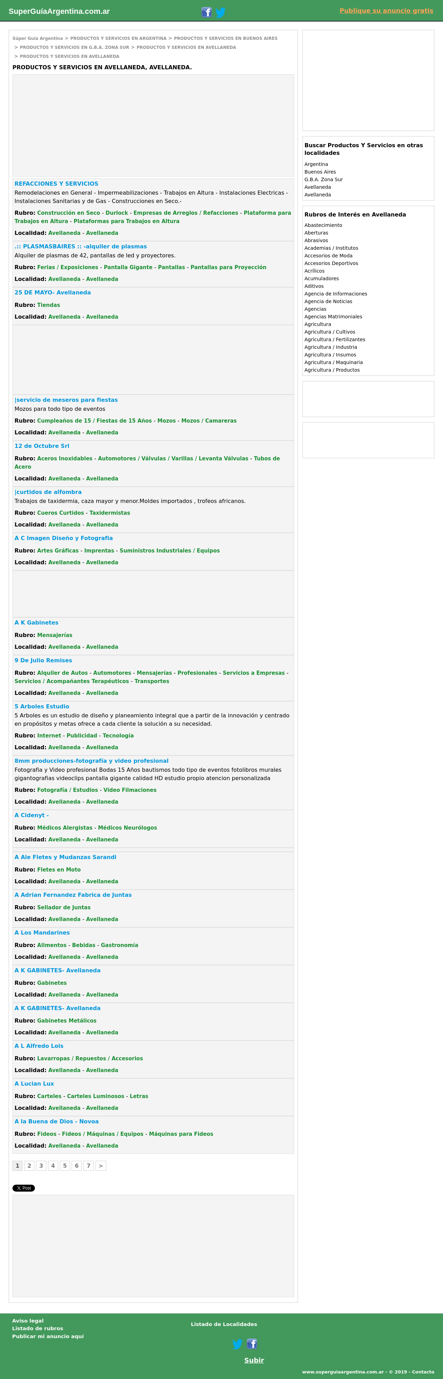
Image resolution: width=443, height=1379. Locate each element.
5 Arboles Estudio (42, 706)
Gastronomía (119, 945)
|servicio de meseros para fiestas (66, 400)
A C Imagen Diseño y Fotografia (64, 538)
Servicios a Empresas (254, 673)
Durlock (117, 213)
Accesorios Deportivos (331, 263)
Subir (254, 1360)
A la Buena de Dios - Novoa (57, 1121)
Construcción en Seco (68, 213)
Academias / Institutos (332, 248)
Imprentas (99, 551)
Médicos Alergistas (65, 828)
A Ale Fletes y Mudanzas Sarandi (66, 857)
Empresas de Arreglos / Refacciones (186, 213)
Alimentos (52, 945)
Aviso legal (28, 1321)
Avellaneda (64, 233)
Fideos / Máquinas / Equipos (103, 1134)
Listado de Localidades (224, 1324)
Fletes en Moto (59, 870)
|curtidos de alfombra (48, 492)
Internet (49, 736)
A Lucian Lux (34, 1083)
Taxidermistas (110, 513)
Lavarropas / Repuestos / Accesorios (90, 1058)
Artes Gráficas (58, 551)
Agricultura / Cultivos (330, 332)
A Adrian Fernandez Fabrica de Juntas (73, 895)
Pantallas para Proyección (228, 267)
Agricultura (318, 324)
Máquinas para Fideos (181, 1134)
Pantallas (171, 267)
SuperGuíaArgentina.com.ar (59, 11)
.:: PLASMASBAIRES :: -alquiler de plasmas (81, 246)
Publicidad (82, 736)
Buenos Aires (320, 172)
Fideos (47, 1134)
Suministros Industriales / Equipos (170, 551)
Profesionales (197, 673)
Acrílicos (315, 271)
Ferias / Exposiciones (67, 267)
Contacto (423, 1371)
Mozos (166, 421)
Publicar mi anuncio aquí (48, 1336)
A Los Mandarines (42, 932)
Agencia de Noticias (328, 301)
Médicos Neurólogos (127, 828)
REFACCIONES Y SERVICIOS (56, 183)
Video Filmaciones (129, 790)
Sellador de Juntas (64, 907)
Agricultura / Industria (331, 347)
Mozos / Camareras (209, 421)
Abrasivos (316, 240)
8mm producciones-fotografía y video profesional (92, 761)
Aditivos (314, 286)
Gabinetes (52, 983)
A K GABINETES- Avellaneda (58, 970)
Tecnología (118, 736)
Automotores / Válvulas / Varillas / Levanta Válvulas (173, 459)
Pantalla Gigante (128, 267)
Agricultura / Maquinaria (334, 362)
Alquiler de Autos (62, 673)
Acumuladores (322, 278)
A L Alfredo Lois (39, 1046)
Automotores (112, 673)
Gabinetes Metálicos (67, 1021)
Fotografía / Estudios (67, 790)
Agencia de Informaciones (336, 294)
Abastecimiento (323, 225)
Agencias (315, 309)
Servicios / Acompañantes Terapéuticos (72, 681)
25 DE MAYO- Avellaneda (53, 292)
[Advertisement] (71, 124)
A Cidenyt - (32, 815)
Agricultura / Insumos (330, 354)
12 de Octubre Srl (42, 446)
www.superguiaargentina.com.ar (343, 1371)
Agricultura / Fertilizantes (335, 339)
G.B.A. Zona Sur (324, 179)
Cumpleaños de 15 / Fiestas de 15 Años (94, 421)
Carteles (49, 1096)
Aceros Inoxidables (65, 459)
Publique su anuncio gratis (386, 10)
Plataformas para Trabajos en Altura (127, 221)
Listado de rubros (37, 1328)
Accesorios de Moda (329, 255)
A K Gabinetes (36, 622)
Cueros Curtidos (60, 513)
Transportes (152, 681)
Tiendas (48, 305)
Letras (139, 1096)
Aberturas (316, 233)
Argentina (316, 164)
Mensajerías (55, 635)
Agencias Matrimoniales (333, 316)
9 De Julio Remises (43, 660)
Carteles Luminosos (96, 1096)
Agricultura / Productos (332, 370)
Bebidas (83, 945)
